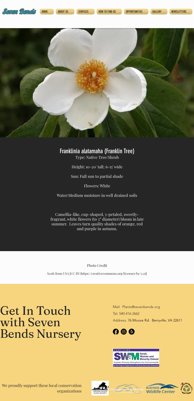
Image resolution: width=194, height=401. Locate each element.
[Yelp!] (132, 332)
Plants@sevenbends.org (141, 307)
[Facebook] (116, 332)
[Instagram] (124, 332)
